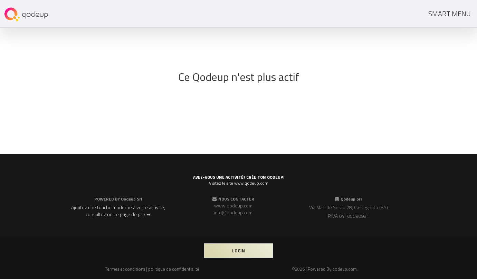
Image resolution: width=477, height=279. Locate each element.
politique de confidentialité (173, 269)
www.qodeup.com (233, 205)
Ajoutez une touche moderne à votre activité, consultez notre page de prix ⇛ (118, 211)
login (238, 250)
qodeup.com (344, 269)
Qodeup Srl (131, 199)
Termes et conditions (125, 269)
